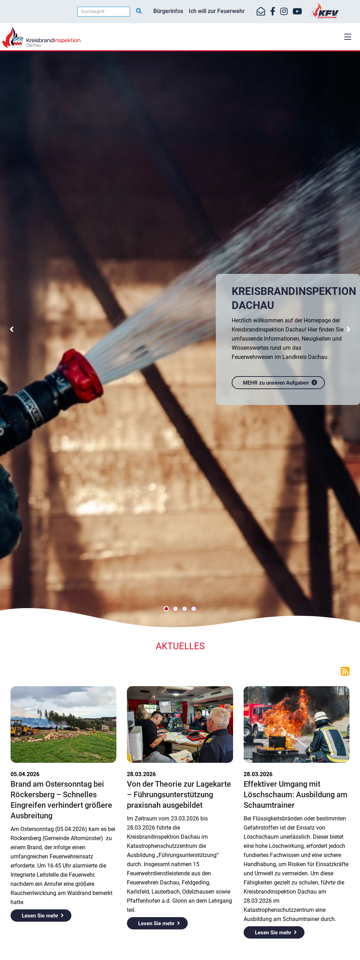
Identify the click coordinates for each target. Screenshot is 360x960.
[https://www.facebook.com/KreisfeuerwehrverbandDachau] (273, 12)
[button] (348, 36)
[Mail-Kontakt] (261, 12)
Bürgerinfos (168, 11)
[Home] (180, 37)
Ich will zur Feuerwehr (217, 11)
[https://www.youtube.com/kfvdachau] (297, 12)
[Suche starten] (139, 11)
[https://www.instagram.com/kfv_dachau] (284, 12)
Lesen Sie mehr (40, 916)
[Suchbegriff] (103, 12)
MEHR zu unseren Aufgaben (276, 381)
